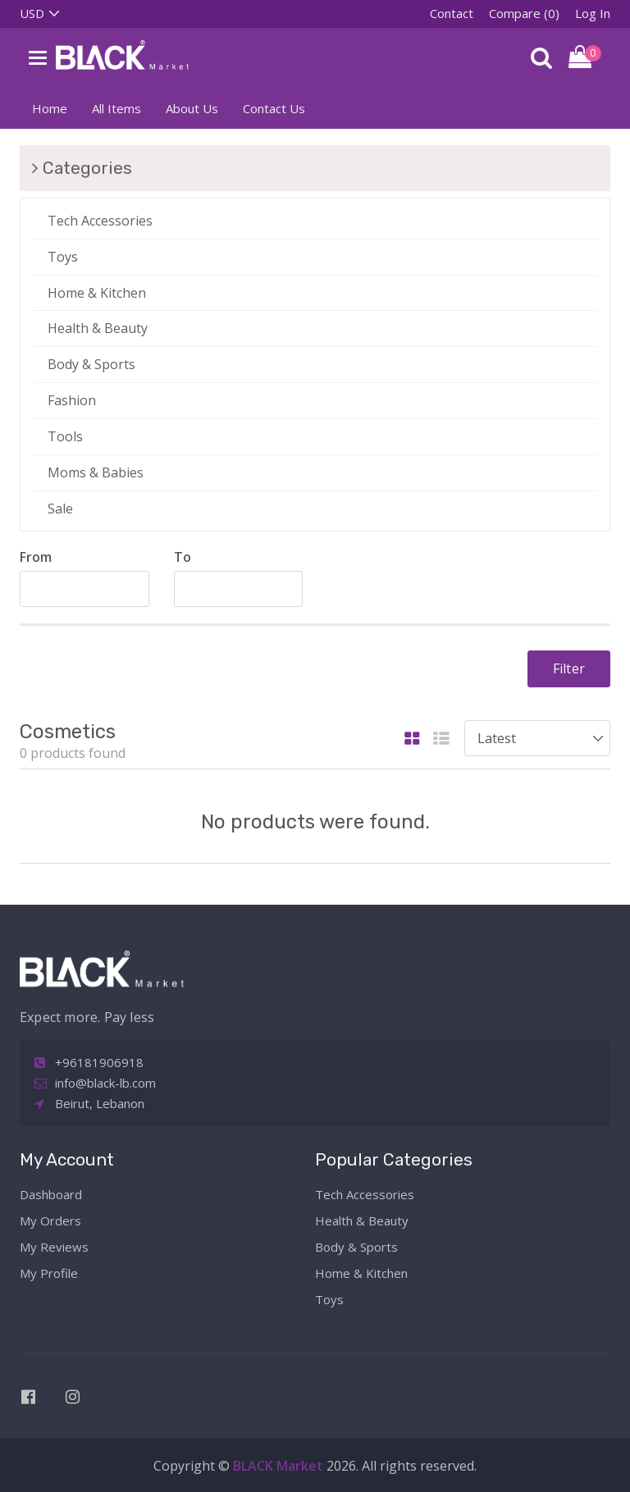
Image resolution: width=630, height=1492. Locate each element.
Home (49, 108)
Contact (451, 13)
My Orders (50, 1220)
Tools (65, 436)
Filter (569, 668)
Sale (60, 509)
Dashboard (51, 1194)
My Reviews (54, 1247)
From (36, 557)
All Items (116, 108)
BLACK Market (279, 1466)
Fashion (72, 400)
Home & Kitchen (97, 293)
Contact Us (274, 108)
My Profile (49, 1273)
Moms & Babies (96, 472)
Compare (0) (524, 13)
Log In (592, 13)
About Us (192, 108)
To (182, 557)
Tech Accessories (100, 221)
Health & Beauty (98, 328)
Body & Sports (91, 364)
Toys (63, 257)
